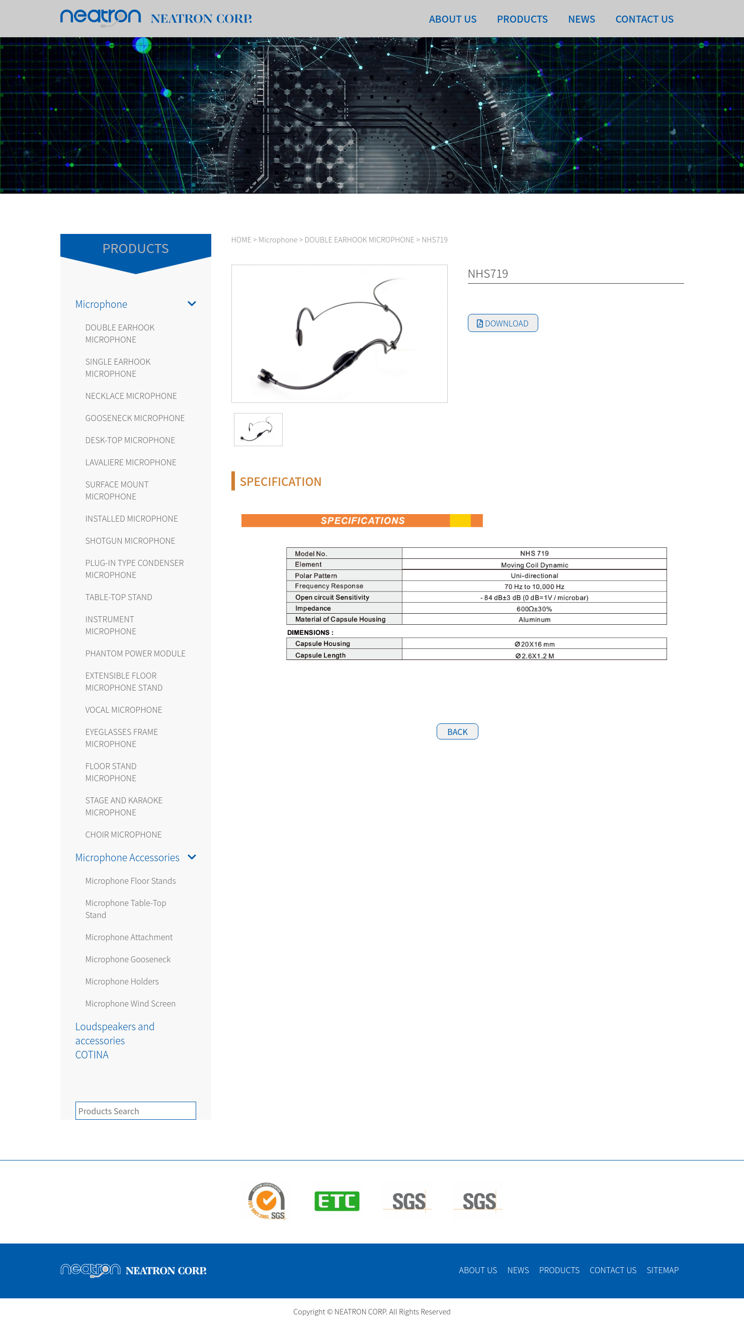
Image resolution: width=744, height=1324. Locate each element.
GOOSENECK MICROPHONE (135, 417)
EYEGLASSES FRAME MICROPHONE (122, 737)
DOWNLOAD (502, 323)
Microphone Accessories (135, 857)
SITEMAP (663, 1270)
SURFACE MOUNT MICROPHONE (117, 490)
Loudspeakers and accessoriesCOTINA (115, 1040)
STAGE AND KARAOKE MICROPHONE (124, 806)
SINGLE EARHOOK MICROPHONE (118, 367)
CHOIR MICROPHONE (124, 834)
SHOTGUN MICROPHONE (131, 540)
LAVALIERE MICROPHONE (131, 462)
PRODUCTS (522, 19)
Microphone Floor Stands (131, 880)
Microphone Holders (122, 981)
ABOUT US (453, 19)
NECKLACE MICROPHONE (131, 395)
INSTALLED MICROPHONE (132, 518)
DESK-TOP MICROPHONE (131, 440)
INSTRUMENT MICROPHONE (111, 625)
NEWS (581, 19)
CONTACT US (644, 19)
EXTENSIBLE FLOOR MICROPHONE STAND (124, 681)
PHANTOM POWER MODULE (136, 653)
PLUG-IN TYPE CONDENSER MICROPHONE (135, 568)
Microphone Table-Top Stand (126, 908)
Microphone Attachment (129, 937)
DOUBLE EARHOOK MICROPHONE (120, 333)
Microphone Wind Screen (131, 1003)
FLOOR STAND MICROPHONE (111, 772)
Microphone (135, 304)
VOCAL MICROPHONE (124, 709)
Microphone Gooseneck (128, 959)
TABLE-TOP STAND (119, 597)
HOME (241, 239)
